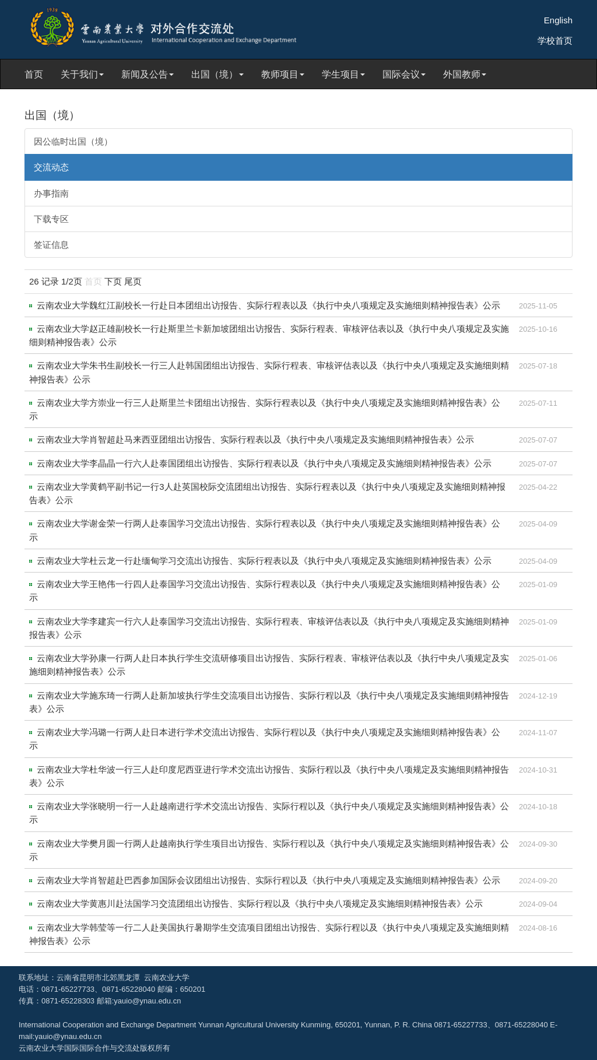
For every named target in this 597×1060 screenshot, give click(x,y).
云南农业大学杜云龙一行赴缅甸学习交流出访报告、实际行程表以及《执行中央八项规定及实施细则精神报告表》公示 (264, 561)
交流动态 (51, 167)
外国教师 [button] (464, 74)
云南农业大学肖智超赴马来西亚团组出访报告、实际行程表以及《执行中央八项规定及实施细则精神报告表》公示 (255, 439)
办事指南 (51, 193)
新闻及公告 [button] (147, 74)
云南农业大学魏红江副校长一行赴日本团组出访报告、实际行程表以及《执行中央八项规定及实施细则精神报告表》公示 (268, 305)
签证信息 (51, 245)
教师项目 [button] (282, 74)
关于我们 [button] (82, 74)
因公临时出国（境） (73, 141)
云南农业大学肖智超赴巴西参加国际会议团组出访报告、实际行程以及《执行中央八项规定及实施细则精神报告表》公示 (268, 880)
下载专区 (51, 219)
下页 (113, 281)
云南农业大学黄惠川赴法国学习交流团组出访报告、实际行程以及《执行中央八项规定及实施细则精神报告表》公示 (260, 903)
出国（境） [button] (217, 74)
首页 (33, 74)
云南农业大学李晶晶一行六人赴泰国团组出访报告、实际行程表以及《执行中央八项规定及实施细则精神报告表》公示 (264, 463)
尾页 (133, 281)
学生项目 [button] (343, 74)
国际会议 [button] (404, 74)
